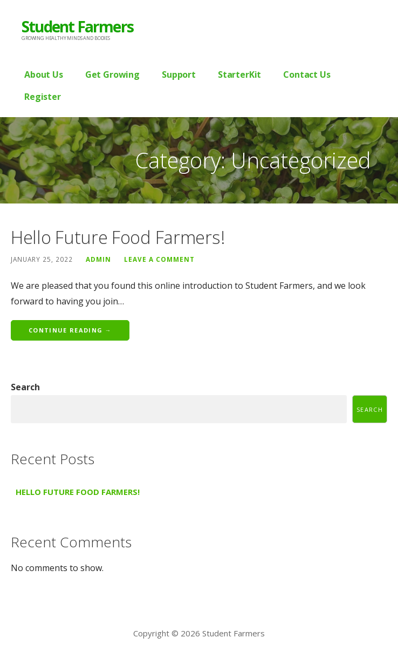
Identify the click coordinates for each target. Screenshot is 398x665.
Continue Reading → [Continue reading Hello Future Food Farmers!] (70, 330)
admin (98, 259)
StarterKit (239, 74)
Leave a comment (159, 259)
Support (179, 74)
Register (42, 97)
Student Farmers (77, 26)
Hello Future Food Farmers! (117, 237)
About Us (43, 74)
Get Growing (112, 74)
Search (25, 387)
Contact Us (306, 74)
